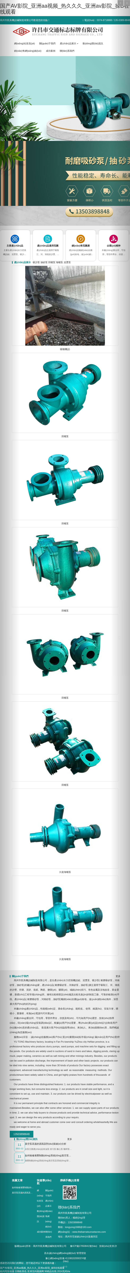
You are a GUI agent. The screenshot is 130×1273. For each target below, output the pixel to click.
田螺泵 (51, 262)
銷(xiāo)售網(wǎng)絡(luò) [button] (27, 51)
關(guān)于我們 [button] (47, 43)
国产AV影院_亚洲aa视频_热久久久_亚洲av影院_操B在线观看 (64, 9)
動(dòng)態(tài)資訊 (41, 1216)
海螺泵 (59, 262)
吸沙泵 (36, 262)
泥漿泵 (67, 262)
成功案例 (41, 1232)
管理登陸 (81, 1253)
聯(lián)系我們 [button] (67, 51)
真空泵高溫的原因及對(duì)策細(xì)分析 (30, 1192)
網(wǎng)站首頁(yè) (24, 43)
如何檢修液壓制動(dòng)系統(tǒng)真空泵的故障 (34, 1187)
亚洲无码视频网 (35, 1271)
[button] (9, 636)
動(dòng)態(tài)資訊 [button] (93, 43)
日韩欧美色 (21, 1271)
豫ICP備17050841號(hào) (83, 1246)
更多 (69, 1139)
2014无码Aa (63, 1271)
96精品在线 (50, 1271)
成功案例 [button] (50, 51)
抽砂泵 (44, 262)
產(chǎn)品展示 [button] (69, 43)
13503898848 (21, 1134)
